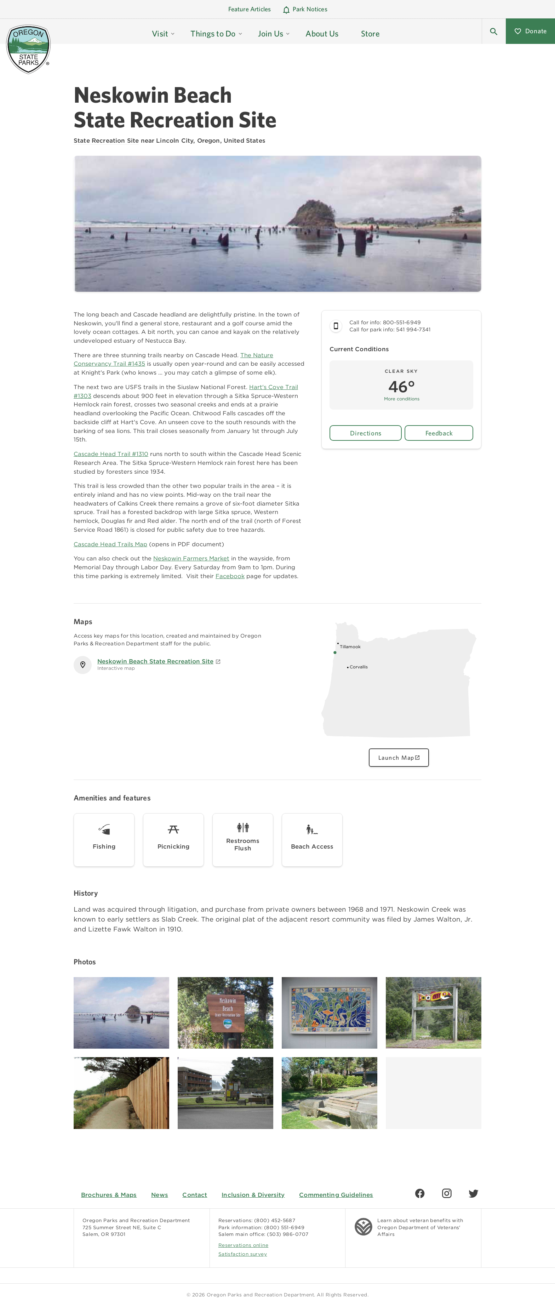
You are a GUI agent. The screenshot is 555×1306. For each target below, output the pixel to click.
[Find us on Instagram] (446, 1193)
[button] (494, 31)
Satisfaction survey (242, 1254)
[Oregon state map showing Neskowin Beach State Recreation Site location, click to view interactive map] (398, 741)
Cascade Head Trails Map (110, 544)
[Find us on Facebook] (420, 1193)
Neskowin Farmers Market (191, 558)
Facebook (230, 576)
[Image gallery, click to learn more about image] (121, 1013)
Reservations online (243, 1245)
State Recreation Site (106, 140)
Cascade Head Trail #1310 (111, 453)
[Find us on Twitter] (473, 1193)
